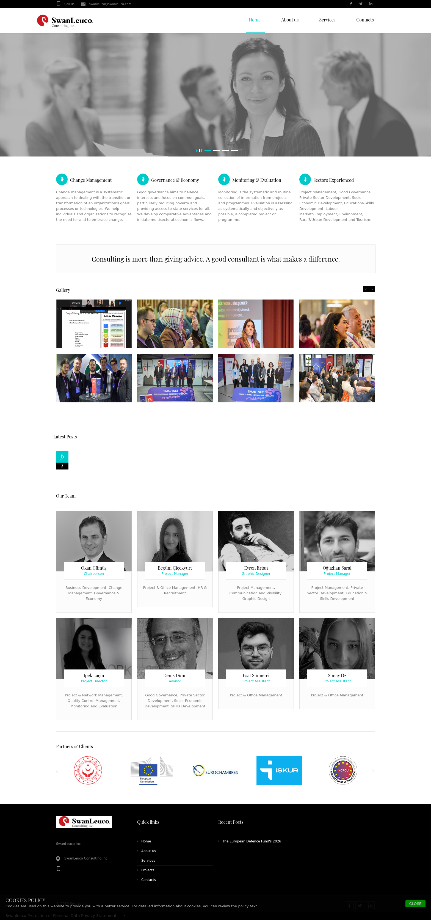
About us (148, 851)
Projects (147, 870)
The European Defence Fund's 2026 (251, 841)
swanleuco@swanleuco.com (110, 4)
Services (148, 861)
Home (146, 841)
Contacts (148, 880)
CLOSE (415, 904)
